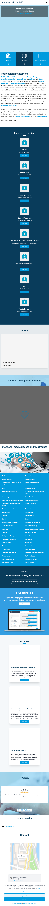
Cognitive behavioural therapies (34, 529)
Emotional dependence (9, 552)
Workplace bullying (8, 536)
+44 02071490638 (18, 880)
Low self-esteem (30, 479)
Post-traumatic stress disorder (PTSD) (11, 484)
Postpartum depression (9, 539)
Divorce (4, 532)
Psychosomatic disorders (9, 522)
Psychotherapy (6, 556)
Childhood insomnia (8, 546)
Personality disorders (8, 497)
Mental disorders (7, 479)
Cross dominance (7, 526)
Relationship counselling (9, 491)
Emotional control (30, 532)
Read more (24, 155)
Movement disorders (31, 500)
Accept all (24, 899)
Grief (3, 488)
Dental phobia (29, 515)
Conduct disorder (30, 503)
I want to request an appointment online (24, 581)
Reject (24, 892)
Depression (28, 476)
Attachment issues (8, 563)
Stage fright (28, 542)
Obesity (4, 519)
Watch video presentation (24, 13)
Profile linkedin (9, 826)
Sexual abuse (6, 549)
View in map (22, 856)
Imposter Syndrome (31, 559)
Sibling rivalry (29, 563)
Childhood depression (8, 509)
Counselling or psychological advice (11, 504)
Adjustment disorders (8, 559)
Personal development (32, 483)
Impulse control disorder (32, 522)
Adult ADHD (28, 546)
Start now (24, 604)
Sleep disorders (30, 497)
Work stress (29, 536)
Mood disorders (30, 488)
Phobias (4, 515)
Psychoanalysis (30, 549)
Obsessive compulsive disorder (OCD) (34, 492)
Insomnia (5, 529)
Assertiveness (6, 542)
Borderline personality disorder (34, 552)
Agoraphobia (6, 512)
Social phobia (29, 512)
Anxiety (4, 476)
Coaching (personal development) (12, 500)
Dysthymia (28, 539)
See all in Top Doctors (24, 810)
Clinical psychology (31, 526)
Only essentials (24, 896)
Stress (27, 519)
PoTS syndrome (30, 556)
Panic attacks (29, 509)
